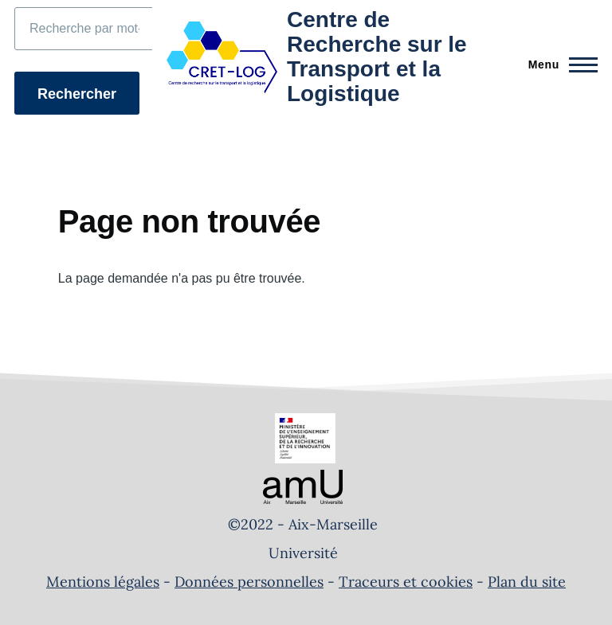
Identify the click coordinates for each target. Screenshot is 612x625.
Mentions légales (102, 581)
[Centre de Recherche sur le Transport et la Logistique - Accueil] (326, 57)
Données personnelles (249, 581)
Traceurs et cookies (406, 581)
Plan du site (527, 581)
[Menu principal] (558, 64)
